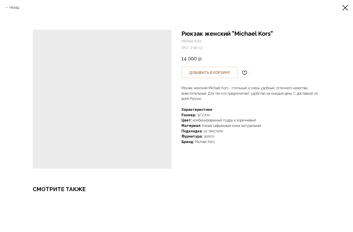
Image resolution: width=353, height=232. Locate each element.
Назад (14, 7)
